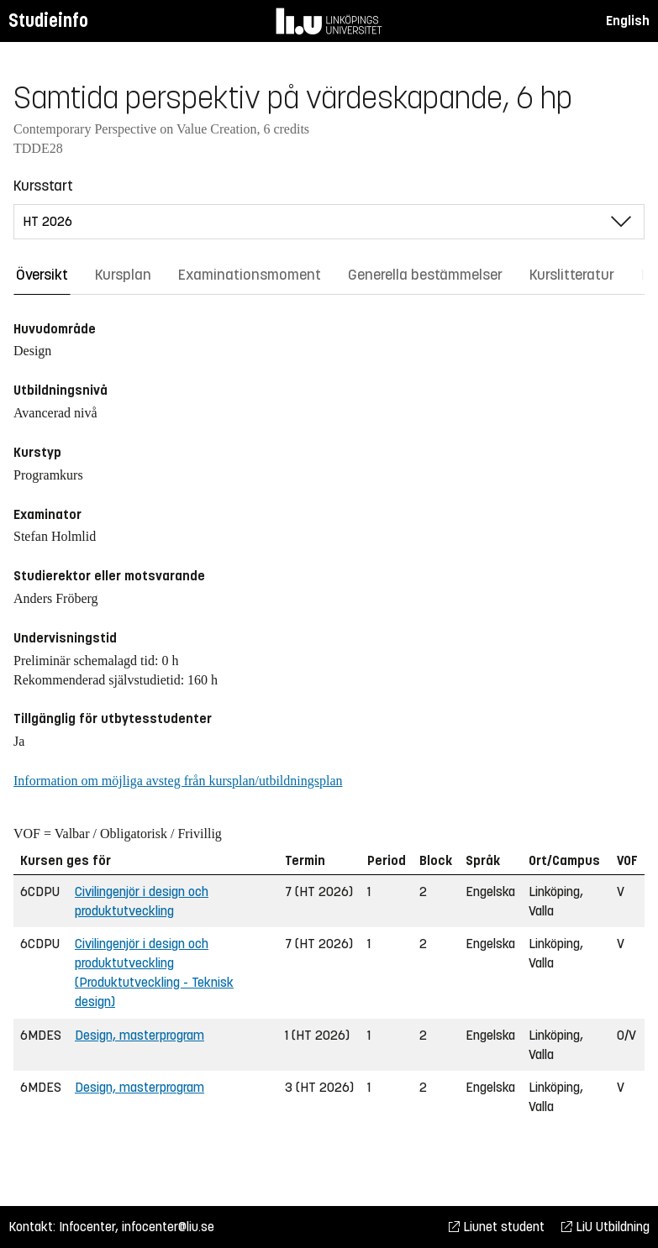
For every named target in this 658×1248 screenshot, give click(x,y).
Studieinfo (48, 20)
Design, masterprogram (139, 1035)
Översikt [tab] (42, 274)
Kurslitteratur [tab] (571, 274)
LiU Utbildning (605, 1227)
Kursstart (43, 185)
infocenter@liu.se (168, 1227)
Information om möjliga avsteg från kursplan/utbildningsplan (177, 780)
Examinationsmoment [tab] (249, 274)
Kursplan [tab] (123, 274)
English (628, 21)
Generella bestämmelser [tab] (425, 274)
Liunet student (497, 1227)
